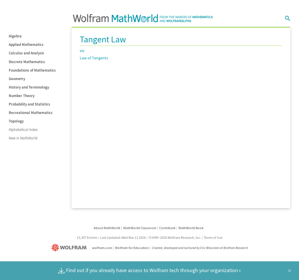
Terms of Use (213, 237)
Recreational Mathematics (31, 112)
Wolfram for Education (132, 248)
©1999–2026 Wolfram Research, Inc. (175, 237)
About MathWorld (107, 228)
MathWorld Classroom (139, 228)
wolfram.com (102, 248)
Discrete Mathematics (27, 61)
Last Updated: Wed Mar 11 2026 (123, 237)
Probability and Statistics (29, 104)
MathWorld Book (191, 228)
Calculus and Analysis (26, 53)
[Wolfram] (70, 248)
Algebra (15, 36)
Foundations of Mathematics (32, 70)
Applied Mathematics (26, 44)
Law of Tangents (94, 58)
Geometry (17, 78)
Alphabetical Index (23, 129)
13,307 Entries (87, 237)
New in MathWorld (23, 138)
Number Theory (21, 95)
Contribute (167, 228)
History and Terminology (29, 87)
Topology (16, 121)
